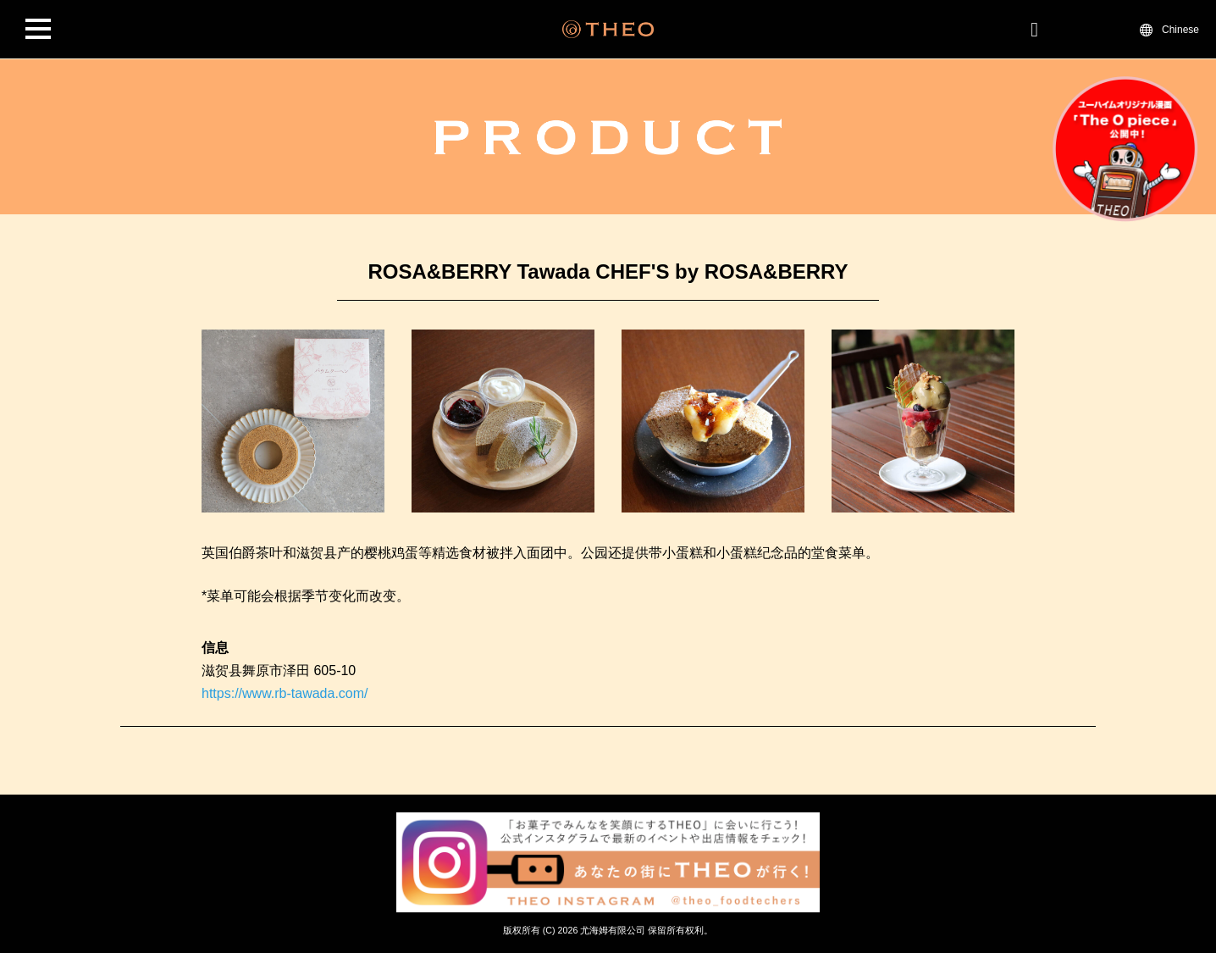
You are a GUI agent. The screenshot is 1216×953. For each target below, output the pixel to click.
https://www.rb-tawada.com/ (285, 693)
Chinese (1180, 29)
